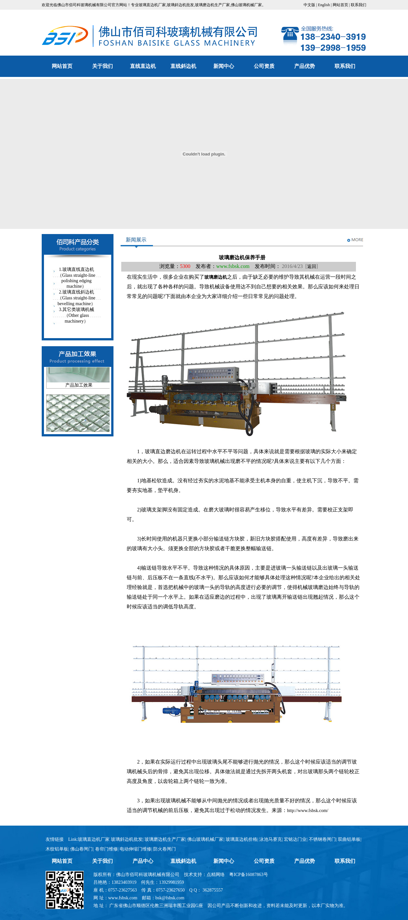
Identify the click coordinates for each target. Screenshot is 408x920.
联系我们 (358, 5)
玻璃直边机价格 (241, 839)
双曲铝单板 (349, 839)
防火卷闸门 (164, 849)
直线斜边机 (183, 66)
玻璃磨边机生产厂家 (212, 5)
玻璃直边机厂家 (152, 5)
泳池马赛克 (270, 839)
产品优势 (304, 66)
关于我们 (102, 66)
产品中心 (143, 861)
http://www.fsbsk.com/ (307, 810)
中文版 (309, 5)
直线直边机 (143, 66)
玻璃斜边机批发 (180, 5)
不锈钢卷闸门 (322, 839)
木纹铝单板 (57, 849)
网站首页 (340, 5)
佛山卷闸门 (81, 849)
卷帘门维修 (106, 849)
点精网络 (216, 874)
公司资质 (264, 66)
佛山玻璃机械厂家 (246, 5)
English (324, 5)
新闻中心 (223, 66)
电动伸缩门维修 (135, 849)
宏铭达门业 (295, 839)
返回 (311, 266)
